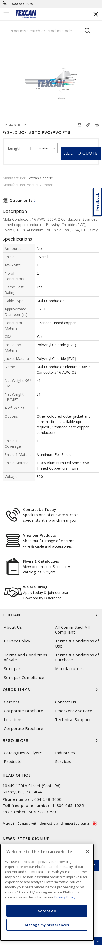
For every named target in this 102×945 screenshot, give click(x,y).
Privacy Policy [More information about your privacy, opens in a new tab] (65, 897)
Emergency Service (73, 710)
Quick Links (51, 690)
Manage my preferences (47, 924)
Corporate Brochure (23, 710)
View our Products (39, 535)
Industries (65, 752)
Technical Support (73, 719)
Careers (11, 702)
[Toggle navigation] (6, 14)
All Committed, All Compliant (72, 630)
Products (12, 761)
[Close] (87, 851)
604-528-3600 (48, 799)
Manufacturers (69, 668)
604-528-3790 (42, 811)
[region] (47, 892)
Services (63, 761)
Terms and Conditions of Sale (25, 657)
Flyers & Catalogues (41, 561)
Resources (51, 740)
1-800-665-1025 (21, 4)
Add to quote (80, 153)
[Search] (51, 30)
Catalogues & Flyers (23, 752)
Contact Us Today (39, 509)
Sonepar (12, 668)
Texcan (51, 615)
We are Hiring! (36, 587)
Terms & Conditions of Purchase (77, 657)
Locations (13, 719)
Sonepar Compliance (24, 677)
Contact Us (65, 702)
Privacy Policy (17, 640)
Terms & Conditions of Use (77, 643)
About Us (13, 627)
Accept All (47, 910)
